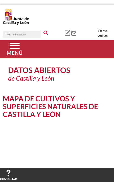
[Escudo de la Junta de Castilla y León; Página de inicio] (16, 23)
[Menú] (14, 49)
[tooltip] (67, 33)
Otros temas (103, 33)
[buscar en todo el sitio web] (46, 32)
